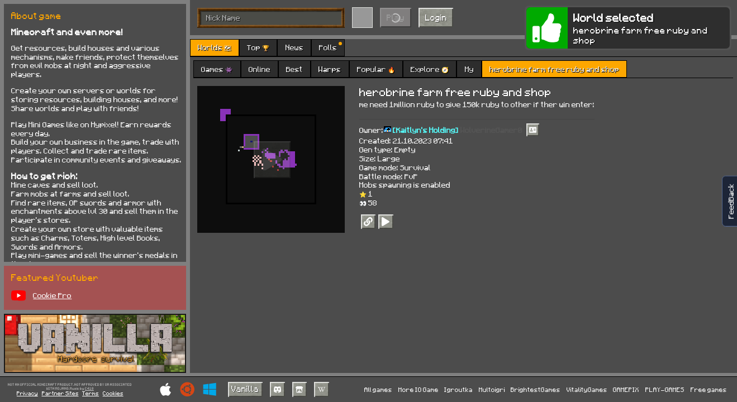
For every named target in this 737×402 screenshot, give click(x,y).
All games (378, 389)
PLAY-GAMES (664, 389)
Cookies (113, 393)
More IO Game (418, 389)
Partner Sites (60, 393)
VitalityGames (587, 389)
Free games (709, 389)
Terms (90, 393)
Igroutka (458, 389)
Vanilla (245, 388)
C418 (89, 388)
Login (436, 17)
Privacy (27, 393)
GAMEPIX (626, 389)
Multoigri (492, 389)
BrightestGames (535, 389)
